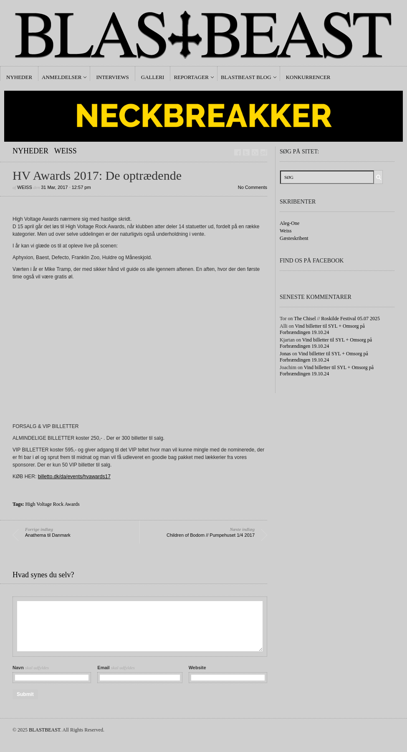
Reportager (191, 77)
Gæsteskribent (294, 238)
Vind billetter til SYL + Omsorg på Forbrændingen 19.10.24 (322, 329)
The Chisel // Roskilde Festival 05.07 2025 (337, 318)
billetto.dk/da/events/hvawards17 (74, 476)
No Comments (252, 187)
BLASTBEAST (44, 730)
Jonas (285, 354)
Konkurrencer (308, 77)
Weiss (65, 151)
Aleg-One (289, 223)
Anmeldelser (61, 77)
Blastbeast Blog (246, 77)
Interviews (112, 77)
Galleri (152, 77)
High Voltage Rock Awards (52, 504)
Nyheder (19, 77)
